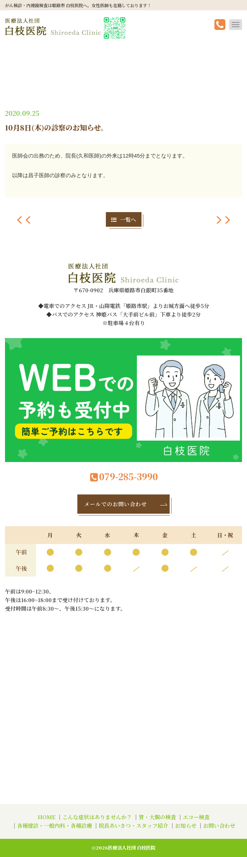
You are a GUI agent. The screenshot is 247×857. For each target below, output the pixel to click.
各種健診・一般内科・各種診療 (54, 825)
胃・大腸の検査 (157, 817)
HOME (47, 817)
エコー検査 (196, 817)
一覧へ (123, 219)
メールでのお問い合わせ (126, 504)
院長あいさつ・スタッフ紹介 (133, 825)
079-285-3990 (123, 476)
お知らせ (185, 825)
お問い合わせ (219, 825)
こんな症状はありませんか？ (97, 817)
